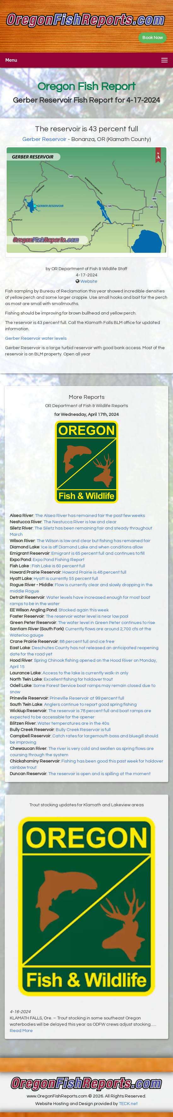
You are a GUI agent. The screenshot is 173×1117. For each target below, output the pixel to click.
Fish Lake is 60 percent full (58, 566)
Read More (21, 1031)
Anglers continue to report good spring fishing (90, 704)
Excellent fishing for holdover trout (78, 679)
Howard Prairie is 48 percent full (94, 572)
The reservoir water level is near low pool (87, 616)
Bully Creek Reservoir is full (83, 730)
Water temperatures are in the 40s (73, 723)
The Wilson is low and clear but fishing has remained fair (93, 541)
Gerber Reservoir (44, 139)
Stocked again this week (84, 610)
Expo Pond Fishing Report (58, 560)
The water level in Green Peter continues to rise (106, 623)
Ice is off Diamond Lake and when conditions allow (92, 547)
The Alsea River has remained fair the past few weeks (90, 515)
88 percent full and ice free (87, 641)
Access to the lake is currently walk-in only (85, 673)
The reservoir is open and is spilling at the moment (99, 774)
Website (88, 281)
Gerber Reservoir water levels (35, 338)
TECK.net (128, 1104)
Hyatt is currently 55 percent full (66, 578)
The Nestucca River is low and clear (80, 522)
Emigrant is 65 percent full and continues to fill (98, 553)
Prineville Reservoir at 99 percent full (87, 698)
